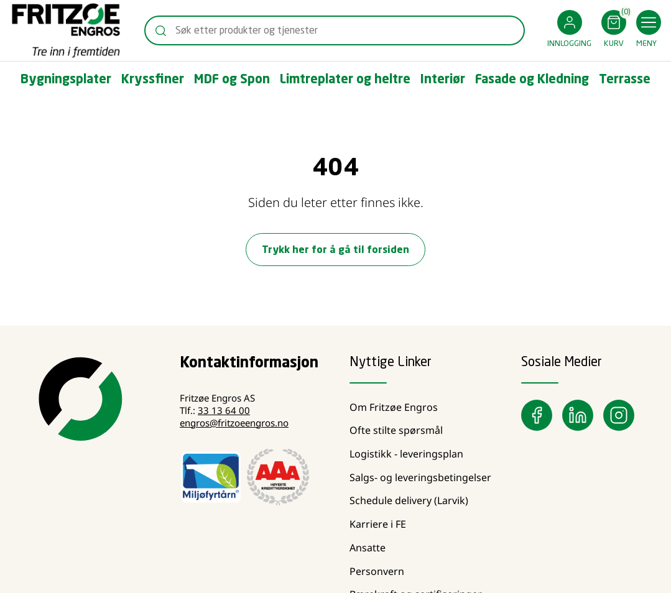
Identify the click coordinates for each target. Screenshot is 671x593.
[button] (569, 31)
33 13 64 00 (224, 410)
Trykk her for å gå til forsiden (335, 250)
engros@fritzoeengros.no (234, 422)
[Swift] (66, 30)
